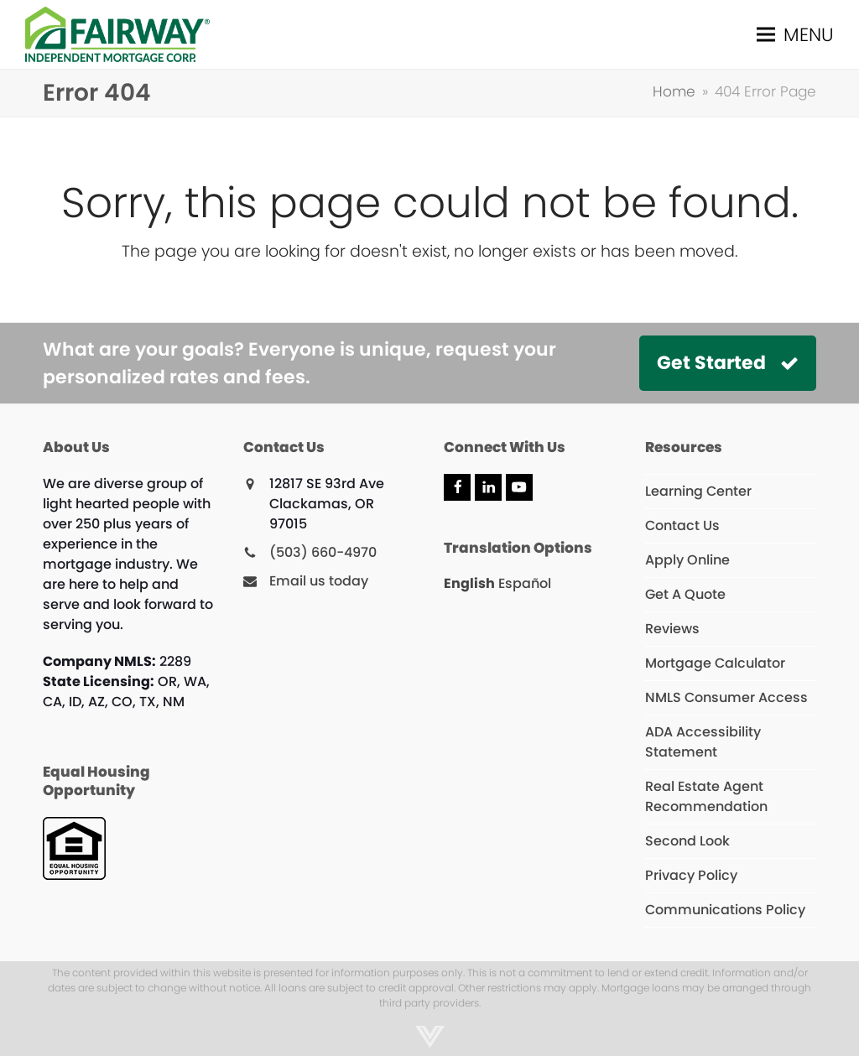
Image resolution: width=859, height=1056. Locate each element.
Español (524, 583)
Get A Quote (685, 594)
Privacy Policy (691, 875)
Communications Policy (725, 909)
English (469, 583)
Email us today (318, 580)
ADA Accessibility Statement (703, 742)
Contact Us (682, 525)
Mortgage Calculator (715, 663)
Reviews (672, 628)
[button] (795, 34)
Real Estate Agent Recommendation (706, 796)
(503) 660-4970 (323, 552)
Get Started (728, 363)
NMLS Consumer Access (726, 697)
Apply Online (687, 560)
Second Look (687, 841)
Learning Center (698, 491)
